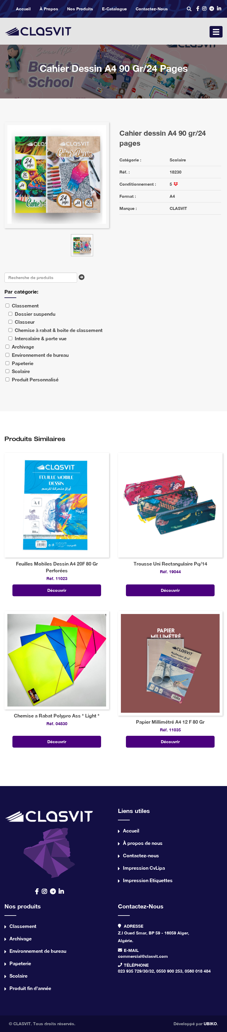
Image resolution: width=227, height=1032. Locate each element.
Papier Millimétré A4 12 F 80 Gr (170, 722)
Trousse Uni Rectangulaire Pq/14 (170, 563)
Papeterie (20, 963)
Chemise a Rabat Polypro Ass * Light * (57, 715)
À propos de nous (143, 843)
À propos (49, 8)
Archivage (20, 938)
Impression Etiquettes (148, 880)
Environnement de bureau (37, 951)
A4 (172, 196)
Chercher (83, 279)
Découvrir (56, 590)
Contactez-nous (152, 8)
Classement (22, 926)
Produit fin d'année (30, 988)
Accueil (23, 8)
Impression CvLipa (144, 868)
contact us (49, 842)
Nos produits (80, 8)
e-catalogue (114, 8)
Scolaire (178, 159)
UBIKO (210, 1023)
